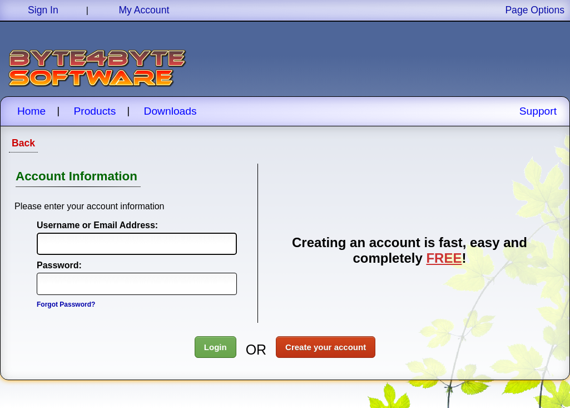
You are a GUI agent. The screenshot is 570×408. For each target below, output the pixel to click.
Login (215, 347)
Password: (59, 265)
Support (538, 111)
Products (95, 111)
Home (31, 111)
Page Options (534, 10)
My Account (143, 10)
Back (23, 143)
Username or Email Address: (85, 225)
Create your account (325, 347)
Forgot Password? (66, 304)
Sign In (43, 10)
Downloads (170, 111)
